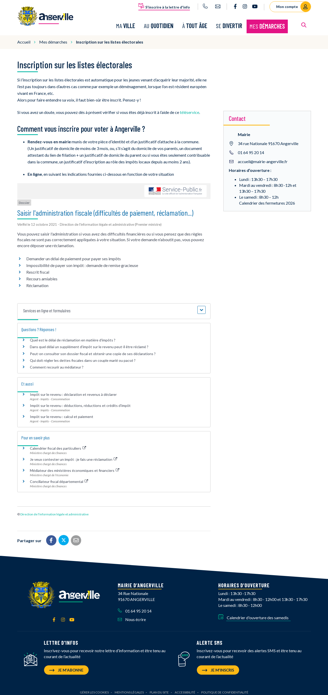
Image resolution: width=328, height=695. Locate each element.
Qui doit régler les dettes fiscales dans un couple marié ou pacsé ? (83, 356)
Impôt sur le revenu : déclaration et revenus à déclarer (73, 391)
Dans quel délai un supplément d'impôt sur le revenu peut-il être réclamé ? (89, 343)
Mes (267, 24)
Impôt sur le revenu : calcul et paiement (61, 413)
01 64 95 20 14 (251, 148)
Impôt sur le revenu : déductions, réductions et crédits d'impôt (80, 402)
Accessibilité (185, 689)
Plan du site (159, 689)
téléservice (189, 108)
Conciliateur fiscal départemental (59, 478)
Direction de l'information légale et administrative (54, 511)
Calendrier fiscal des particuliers (58, 444)
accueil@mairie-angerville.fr (263, 157)
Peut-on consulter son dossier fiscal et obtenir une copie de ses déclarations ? (93, 350)
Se (229, 24)
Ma (125, 24)
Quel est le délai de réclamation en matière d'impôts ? (72, 336)
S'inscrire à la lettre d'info (164, 6)
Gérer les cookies (94, 689)
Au (158, 24)
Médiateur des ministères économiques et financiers (75, 467)
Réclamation (37, 281)
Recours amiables (41, 275)
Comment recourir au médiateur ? (56, 363)
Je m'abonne (66, 666)
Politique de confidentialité (224, 689)
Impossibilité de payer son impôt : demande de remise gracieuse (82, 261)
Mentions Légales (129, 689)
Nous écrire (132, 615)
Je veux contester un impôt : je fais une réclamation (73, 456)
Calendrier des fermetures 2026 (267, 199)
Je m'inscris (218, 666)
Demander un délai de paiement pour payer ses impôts (74, 255)
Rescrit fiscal (37, 268)
